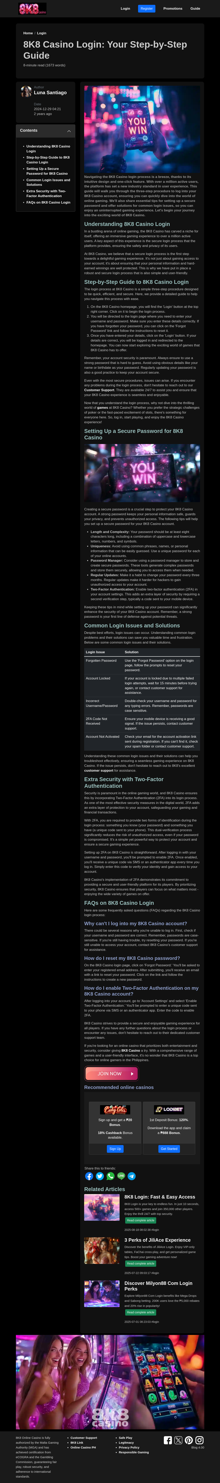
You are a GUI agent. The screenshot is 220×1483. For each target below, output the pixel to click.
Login (125, 8)
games (102, 408)
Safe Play (125, 1437)
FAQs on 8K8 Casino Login (48, 202)
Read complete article (140, 1220)
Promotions (172, 8)
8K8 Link (77, 1442)
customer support (98, 770)
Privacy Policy (129, 1447)
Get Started (169, 1149)
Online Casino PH (83, 1447)
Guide (195, 8)
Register (147, 8)
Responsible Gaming (134, 1452)
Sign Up (115, 1149)
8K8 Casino (130, 1050)
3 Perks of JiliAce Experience (157, 1240)
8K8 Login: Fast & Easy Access (159, 1197)
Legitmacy (126, 1442)
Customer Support (99, 390)
